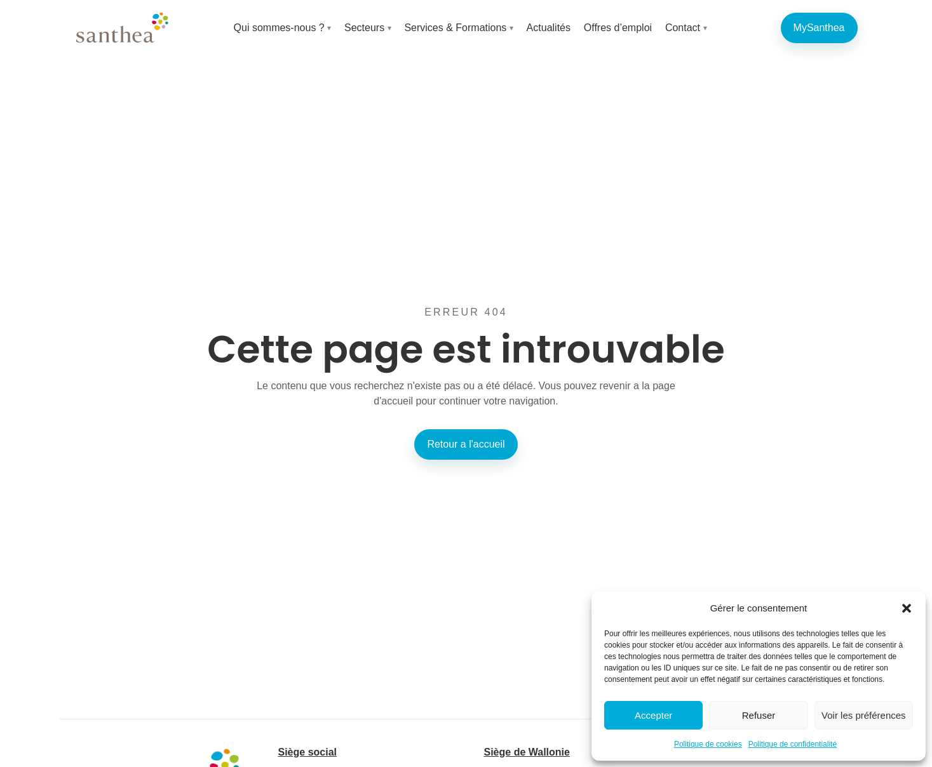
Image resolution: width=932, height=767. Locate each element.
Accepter (653, 715)
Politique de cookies (708, 744)
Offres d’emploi (618, 27)
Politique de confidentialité (792, 744)
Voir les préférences (863, 715)
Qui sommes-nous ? (279, 27)
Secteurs (364, 27)
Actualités (549, 27)
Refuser (759, 715)
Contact (682, 27)
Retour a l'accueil (465, 444)
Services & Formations (455, 27)
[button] (906, 608)
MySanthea (819, 27)
